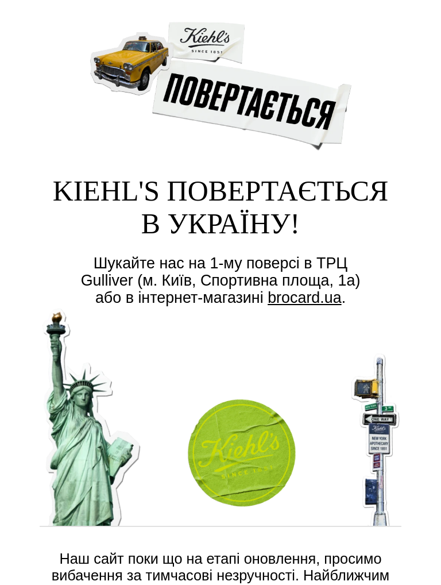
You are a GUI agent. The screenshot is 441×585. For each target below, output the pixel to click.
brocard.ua (304, 297)
